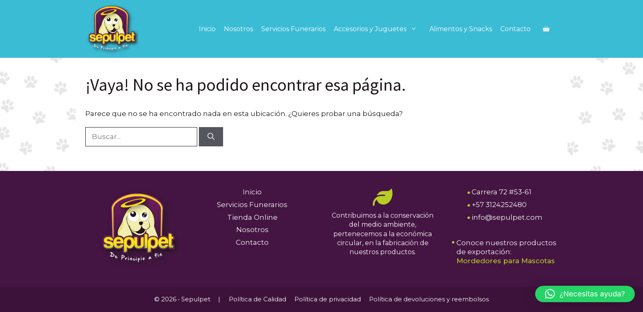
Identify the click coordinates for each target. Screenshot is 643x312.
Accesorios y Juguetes (379, 29)
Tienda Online (252, 217)
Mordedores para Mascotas (505, 261)
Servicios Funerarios (293, 29)
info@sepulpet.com (507, 217)
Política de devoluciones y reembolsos (429, 299)
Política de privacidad (327, 299)
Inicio (207, 29)
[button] (585, 294)
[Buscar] (211, 137)
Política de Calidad (257, 299)
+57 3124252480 (499, 204)
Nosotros (238, 29)
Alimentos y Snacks (460, 29)
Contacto (515, 29)
